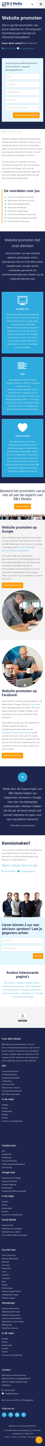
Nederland (18, 1121)
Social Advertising (9, 1161)
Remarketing (7, 1188)
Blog (4, 1281)
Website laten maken (10, 1308)
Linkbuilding (7, 1081)
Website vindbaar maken (28, 983)
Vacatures (6, 1278)
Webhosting (7, 1325)
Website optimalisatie (11, 1315)
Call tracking (7, 1167)
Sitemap (22, 1437)
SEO (3, 1151)
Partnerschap (7, 1288)
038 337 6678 (9, 48)
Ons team (6, 1265)
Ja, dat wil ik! (22, 506)
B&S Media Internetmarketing (14, 1044)
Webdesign (6, 1157)
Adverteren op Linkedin (11, 1232)
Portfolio (5, 1275)
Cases (4, 1271)
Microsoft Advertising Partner (15, 550)
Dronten (5, 1114)
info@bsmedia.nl (27, 48)
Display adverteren (9, 1181)
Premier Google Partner (11, 1291)
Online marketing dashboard (13, 1164)
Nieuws (5, 1285)
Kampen (5, 1105)
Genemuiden (7, 1111)
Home (4, 131)
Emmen (5, 1118)
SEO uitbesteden (33, 986)
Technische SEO (8, 1084)
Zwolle (4, 1108)
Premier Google (25, 547)
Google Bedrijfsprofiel (10, 1078)
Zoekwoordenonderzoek (11, 1091)
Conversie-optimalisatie (11, 1318)
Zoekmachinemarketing (13, 986)
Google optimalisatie (30, 990)
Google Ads (6, 1154)
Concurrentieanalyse (10, 1071)
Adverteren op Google (23, 997)
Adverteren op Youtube (11, 1178)
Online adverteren (11, 990)
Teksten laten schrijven (11, 1087)
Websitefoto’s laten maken (13, 1321)
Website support (8, 1298)
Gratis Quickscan (8, 1255)
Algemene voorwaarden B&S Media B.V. (22, 1426)
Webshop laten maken (11, 1311)
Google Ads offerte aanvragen (14, 1191)
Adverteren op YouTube (32, 993)
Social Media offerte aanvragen (14, 1235)
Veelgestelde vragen (10, 1294)
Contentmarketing (10, 993)
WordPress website (10, 1328)
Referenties (6, 1268)
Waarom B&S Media (10, 1258)
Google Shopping (9, 1184)
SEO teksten (9, 983)
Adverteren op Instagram (12, 1228)
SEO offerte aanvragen (11, 1094)
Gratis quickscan (12, 585)
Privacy (14, 1437)
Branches (5, 1262)
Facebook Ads (7, 1225)
